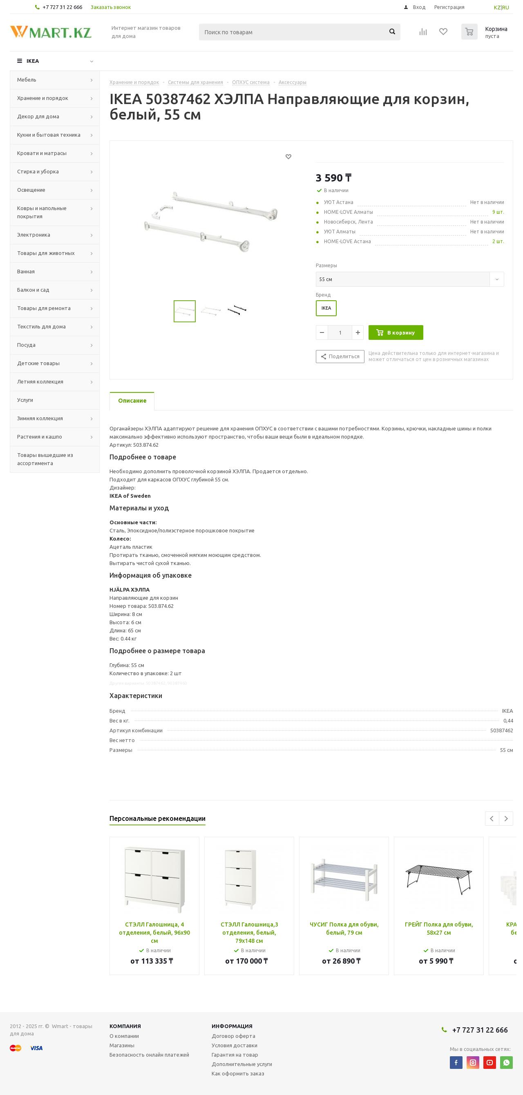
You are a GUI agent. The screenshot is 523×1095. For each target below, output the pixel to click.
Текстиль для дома (41, 326)
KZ (497, 7)
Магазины (122, 1045)
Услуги (25, 400)
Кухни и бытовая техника (48, 134)
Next (506, 818)
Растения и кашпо (39, 436)
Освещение (31, 190)
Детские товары (38, 363)
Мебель (26, 79)
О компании (124, 1036)
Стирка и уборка (38, 171)
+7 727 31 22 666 (62, 7)
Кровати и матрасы (42, 153)
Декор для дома (38, 116)
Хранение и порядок (42, 98)
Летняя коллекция (40, 381)
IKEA (33, 61)
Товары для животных (46, 253)
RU (505, 7)
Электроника (33, 234)
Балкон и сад (33, 290)
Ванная (26, 271)
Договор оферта (233, 1036)
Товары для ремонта (44, 308)
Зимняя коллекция (40, 418)
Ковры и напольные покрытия (42, 212)
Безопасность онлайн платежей (149, 1054)
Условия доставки (234, 1045)
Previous (492, 818)
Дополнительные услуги (242, 1064)
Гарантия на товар (235, 1054)
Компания (125, 1026)
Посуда (26, 345)
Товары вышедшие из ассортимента (45, 459)
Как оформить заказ (238, 1073)
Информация (232, 1026)
